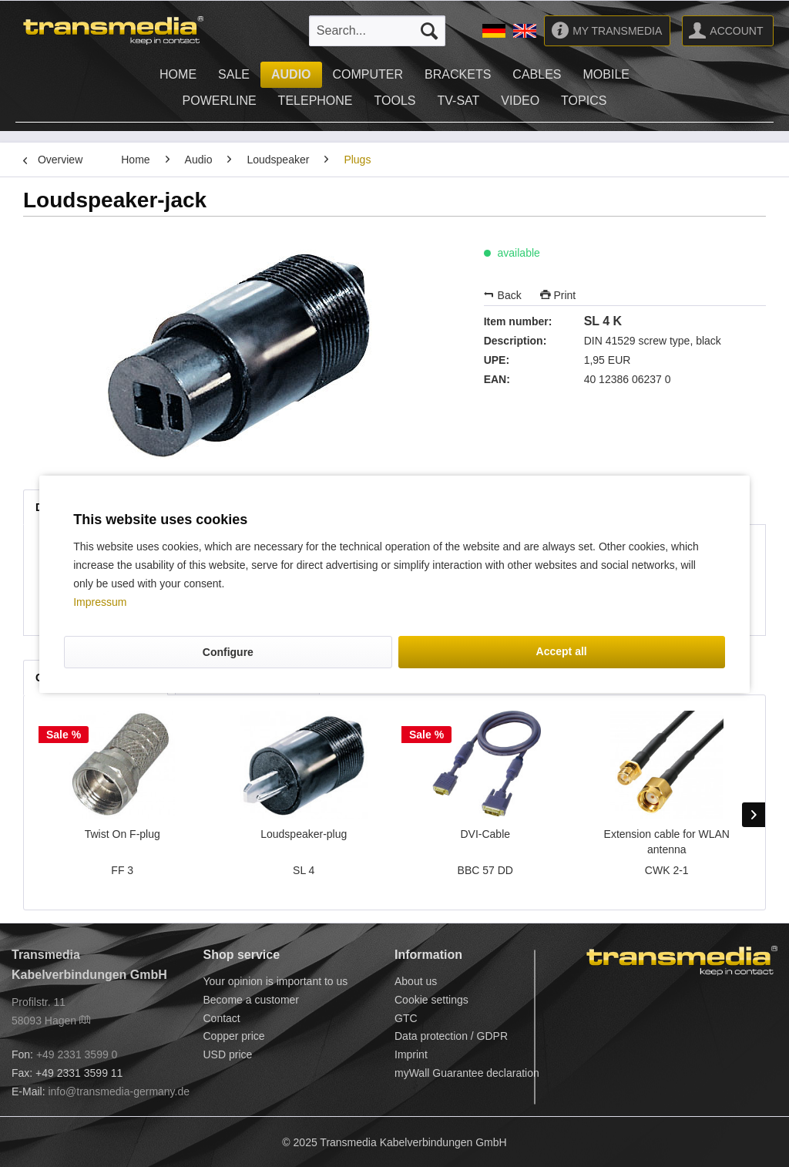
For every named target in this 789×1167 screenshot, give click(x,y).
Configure (228, 652)
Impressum (99, 602)
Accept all (561, 651)
